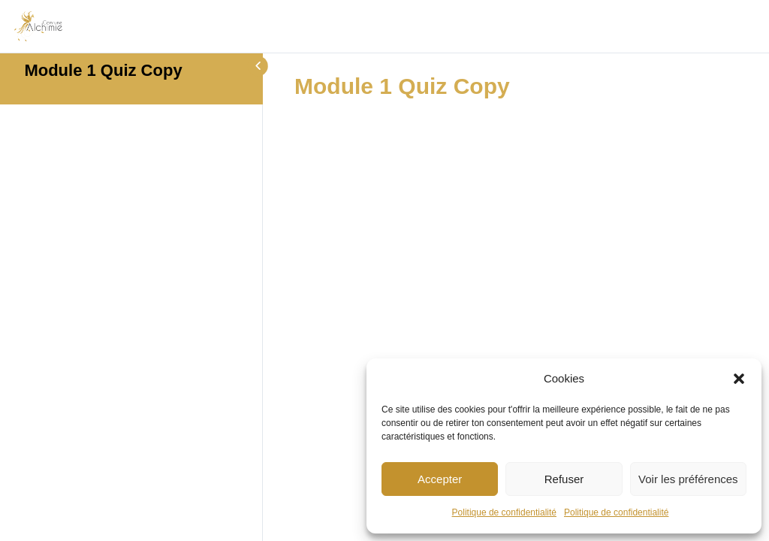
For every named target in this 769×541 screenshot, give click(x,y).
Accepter (440, 479)
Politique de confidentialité (504, 512)
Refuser (564, 479)
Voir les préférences (688, 479)
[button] (738, 378)
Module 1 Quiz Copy (103, 70)
